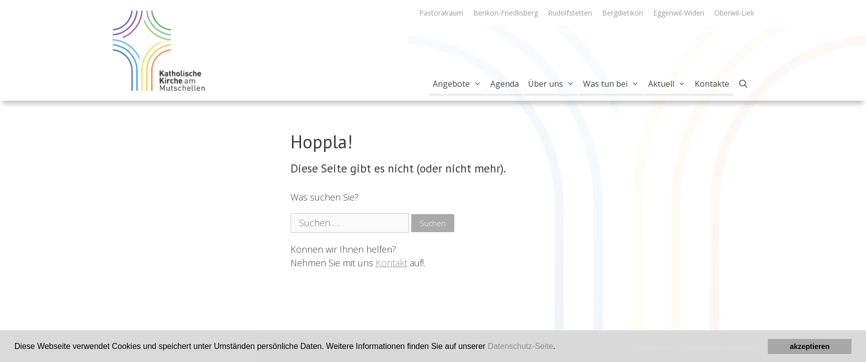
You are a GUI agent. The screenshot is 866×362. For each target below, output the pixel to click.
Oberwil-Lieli (734, 13)
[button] (558, 347)
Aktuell (669, 84)
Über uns (553, 84)
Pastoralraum (441, 13)
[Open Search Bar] (743, 84)
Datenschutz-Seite (520, 346)
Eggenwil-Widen (678, 13)
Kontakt (391, 263)
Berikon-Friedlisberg (505, 13)
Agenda (504, 83)
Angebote (459, 84)
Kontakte (712, 83)
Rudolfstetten (570, 13)
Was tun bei (613, 84)
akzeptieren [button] (809, 346)
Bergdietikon (622, 13)
